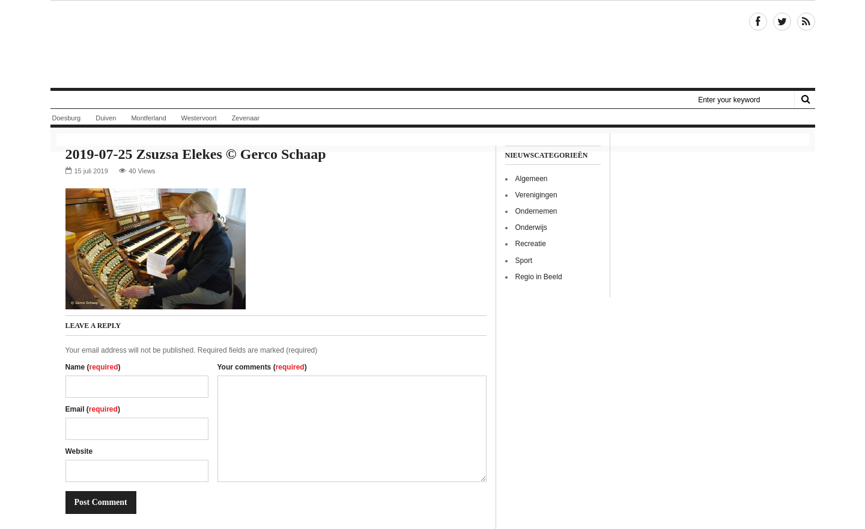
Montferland (148, 118)
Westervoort (199, 118)
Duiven (106, 118)
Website (79, 451)
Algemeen (531, 179)
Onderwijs (531, 227)
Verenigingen (536, 195)
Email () (92, 409)
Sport (524, 260)
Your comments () (262, 367)
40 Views (142, 171)
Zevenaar (246, 118)
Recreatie (530, 244)
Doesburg (66, 118)
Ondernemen (536, 211)
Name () (93, 367)
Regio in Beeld (538, 277)
